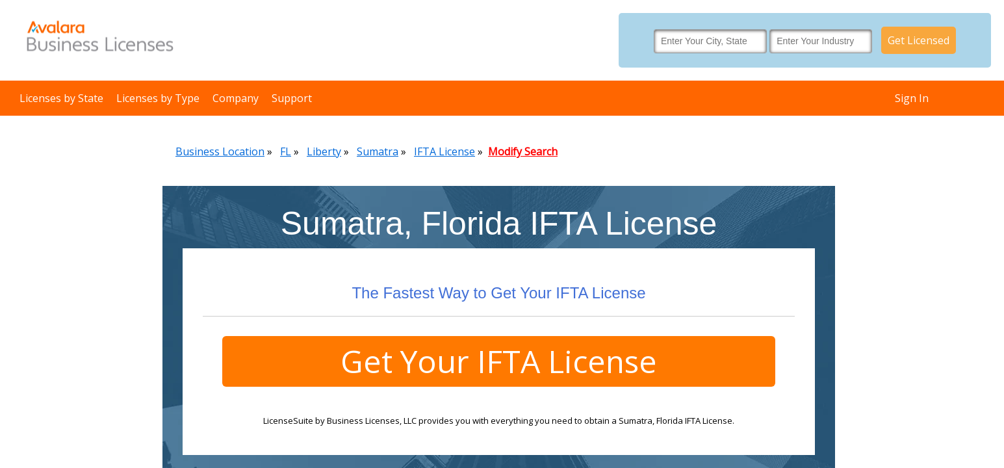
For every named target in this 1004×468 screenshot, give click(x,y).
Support (292, 98)
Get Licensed (918, 40)
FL (285, 151)
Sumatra (377, 151)
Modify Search (523, 151)
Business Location (219, 151)
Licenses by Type (158, 98)
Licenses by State (61, 98)
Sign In (912, 98)
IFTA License (444, 151)
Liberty (324, 151)
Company (235, 98)
